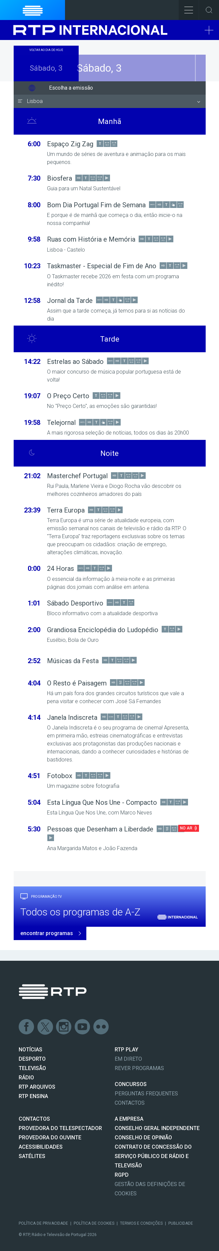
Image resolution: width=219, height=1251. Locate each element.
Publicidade (180, 1223)
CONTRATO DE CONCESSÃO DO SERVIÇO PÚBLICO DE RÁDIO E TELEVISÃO (153, 1156)
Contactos (130, 1103)
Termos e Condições (141, 1223)
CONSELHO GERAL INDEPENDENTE (157, 1128)
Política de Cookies (94, 1223)
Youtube (83, 1027)
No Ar (186, 828)
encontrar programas (46, 933)
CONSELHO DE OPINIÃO (143, 1137)
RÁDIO (26, 1077)
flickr (101, 1027)
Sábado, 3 (109, 68)
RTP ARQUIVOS (37, 1087)
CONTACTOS (34, 1119)
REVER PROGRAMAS (139, 1068)
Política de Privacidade (43, 1223)
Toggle (209, 10)
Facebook (27, 1027)
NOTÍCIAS (30, 1049)
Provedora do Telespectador (60, 1128)
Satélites (32, 1156)
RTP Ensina (33, 1096)
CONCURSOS (131, 1084)
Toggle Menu (186, 7)
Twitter (45, 1027)
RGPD (122, 1175)
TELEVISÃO (32, 1068)
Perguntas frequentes (146, 1093)
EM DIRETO (128, 1059)
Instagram (64, 1027)
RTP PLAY (126, 1049)
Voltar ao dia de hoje (46, 50)
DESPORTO (32, 1059)
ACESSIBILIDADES (41, 1147)
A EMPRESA (129, 1119)
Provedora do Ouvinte (50, 1137)
